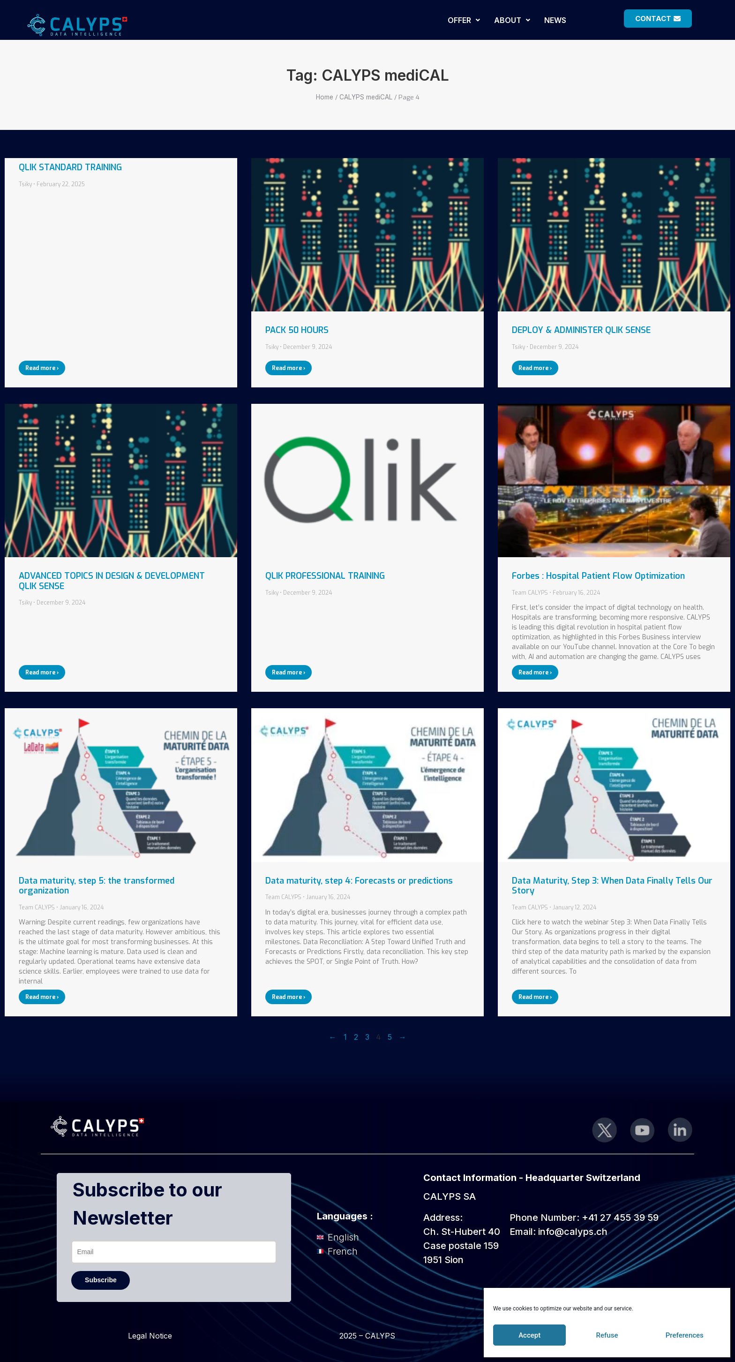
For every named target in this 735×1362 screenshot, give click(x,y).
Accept (529, 1335)
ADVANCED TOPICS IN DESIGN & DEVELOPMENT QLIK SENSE (112, 581)
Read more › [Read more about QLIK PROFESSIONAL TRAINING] (288, 672)
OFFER (464, 20)
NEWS (555, 20)
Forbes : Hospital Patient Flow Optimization (598, 576)
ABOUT (512, 20)
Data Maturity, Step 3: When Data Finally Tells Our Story (612, 886)
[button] (464, 20)
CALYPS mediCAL (365, 97)
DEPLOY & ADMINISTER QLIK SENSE (581, 330)
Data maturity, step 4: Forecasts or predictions (359, 880)
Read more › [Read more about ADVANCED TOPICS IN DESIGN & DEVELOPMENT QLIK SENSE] (42, 672)
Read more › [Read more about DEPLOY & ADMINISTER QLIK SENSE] (535, 368)
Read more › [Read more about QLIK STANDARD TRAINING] (42, 368)
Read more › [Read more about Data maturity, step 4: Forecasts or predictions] (288, 997)
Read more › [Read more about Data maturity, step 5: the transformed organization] (42, 997)
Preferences (685, 1335)
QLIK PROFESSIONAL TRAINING (325, 576)
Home (324, 97)
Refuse (607, 1335)
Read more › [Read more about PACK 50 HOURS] (288, 368)
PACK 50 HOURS (297, 330)
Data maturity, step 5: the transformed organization (96, 886)
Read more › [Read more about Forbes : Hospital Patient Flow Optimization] (535, 672)
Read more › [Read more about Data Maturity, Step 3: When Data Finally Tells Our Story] (535, 997)
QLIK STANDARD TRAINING (70, 167)
